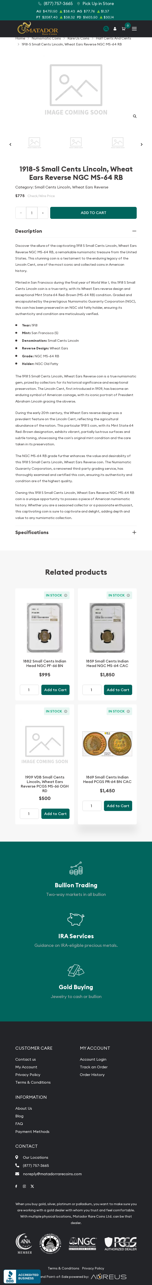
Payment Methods (32, 1131)
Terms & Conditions (33, 1082)
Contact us (25, 1059)
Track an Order (94, 1066)
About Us (23, 1108)
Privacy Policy (27, 1074)
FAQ (19, 1123)
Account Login (93, 1059)
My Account (26, 1066)
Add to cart (93, 212)
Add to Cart (55, 689)
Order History (92, 1074)
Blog (19, 1116)
